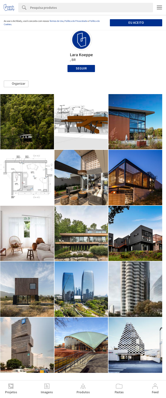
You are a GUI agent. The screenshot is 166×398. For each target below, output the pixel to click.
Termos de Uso (56, 21)
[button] (16, 84)
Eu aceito (136, 22)
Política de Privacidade (75, 21)
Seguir (81, 68)
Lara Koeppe (81, 55)
